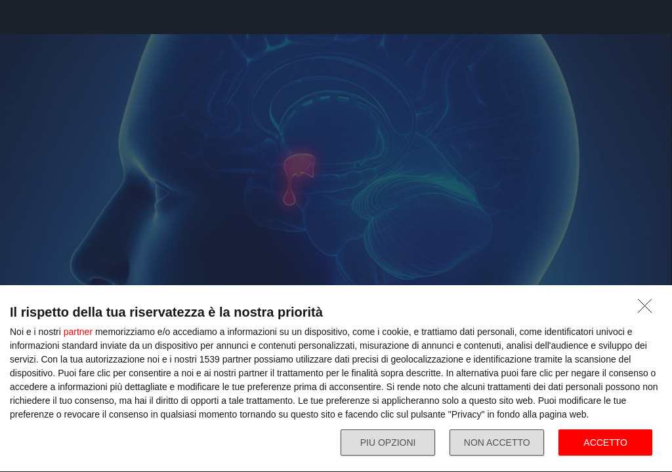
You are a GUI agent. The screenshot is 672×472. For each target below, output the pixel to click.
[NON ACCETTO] (648, 309)
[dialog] (336, 379)
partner (78, 331)
